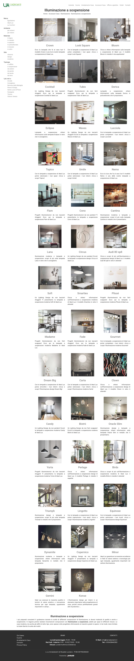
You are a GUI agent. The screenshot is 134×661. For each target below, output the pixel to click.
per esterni (10, 30)
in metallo (10, 40)
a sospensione (12, 67)
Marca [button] (6, 18)
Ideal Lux (10, 23)
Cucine (77, 5)
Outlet (122, 5)
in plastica (10, 42)
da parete (10, 71)
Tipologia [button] (7, 62)
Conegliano (11, 83)
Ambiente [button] (7, 28)
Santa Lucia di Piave (14, 90)
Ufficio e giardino (112, 5)
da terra (10, 75)
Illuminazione (65, 14)
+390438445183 (111, 642)
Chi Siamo (20, 635)
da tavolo (10, 73)
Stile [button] (5, 52)
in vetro (9, 49)
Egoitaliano (11, 21)
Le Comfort (11, 25)
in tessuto (10, 47)
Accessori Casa (100, 5)
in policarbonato (12, 45)
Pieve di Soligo (12, 87)
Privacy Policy (22, 645)
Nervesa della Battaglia (15, 85)
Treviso (9, 94)
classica (10, 54)
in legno (10, 38)
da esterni (10, 69)
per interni (10, 33)
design (9, 57)
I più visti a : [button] (8, 79)
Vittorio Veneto (12, 96)
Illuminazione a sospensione (81, 14)
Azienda (71, 5)
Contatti (127, 5)
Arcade (9, 81)
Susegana (10, 92)
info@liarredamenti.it (109, 640)
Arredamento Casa (87, 5)
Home (45, 14)
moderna (10, 59)
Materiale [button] (7, 36)
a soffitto (10, 64)
